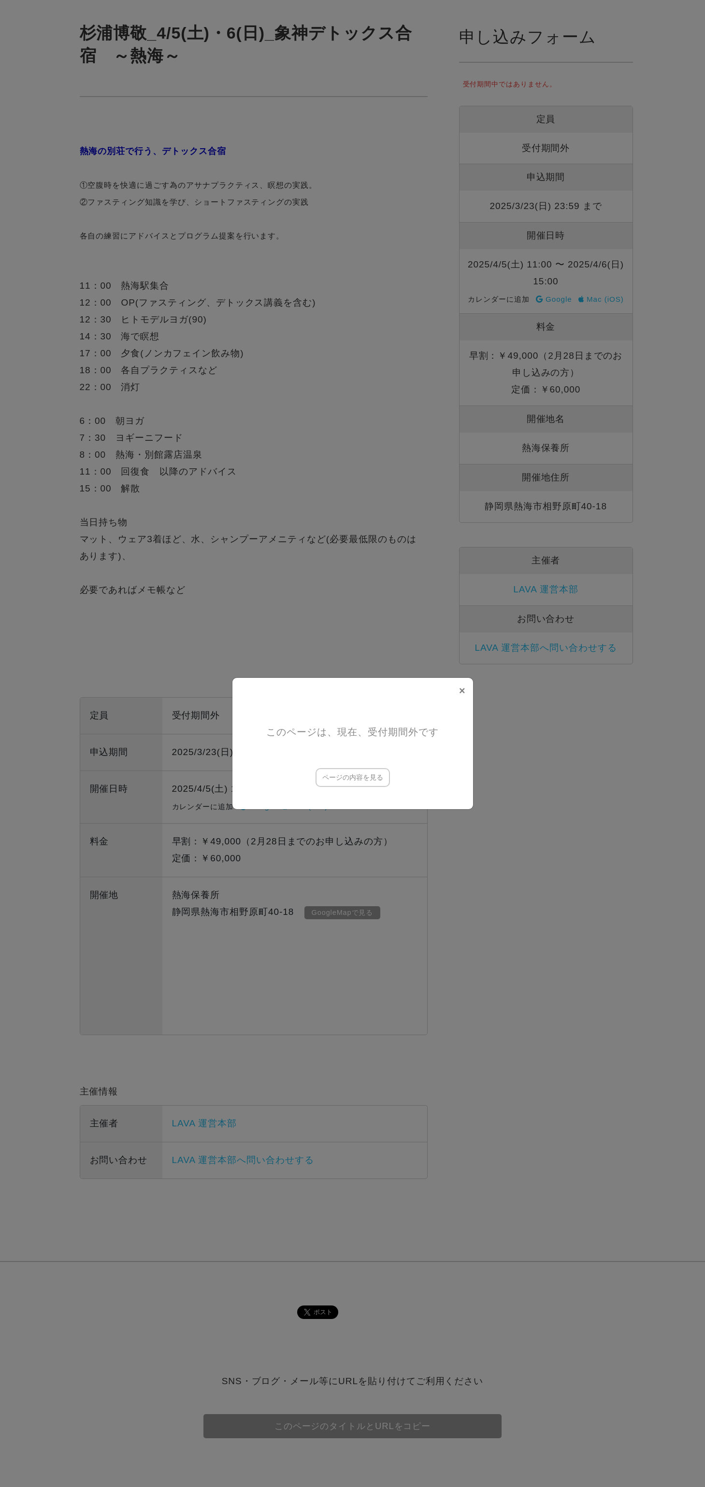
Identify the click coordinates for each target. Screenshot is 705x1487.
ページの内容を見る (352, 777)
